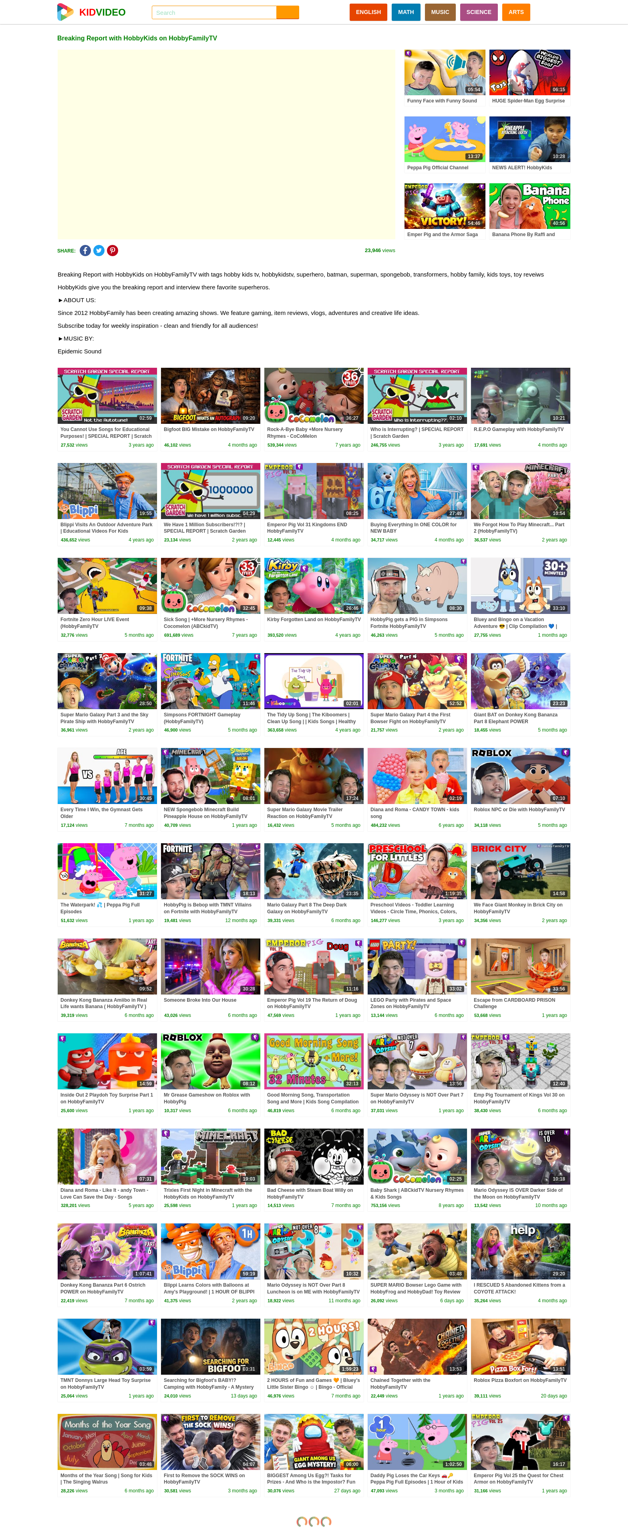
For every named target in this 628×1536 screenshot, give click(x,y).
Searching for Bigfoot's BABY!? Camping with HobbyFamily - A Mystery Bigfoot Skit (209, 1387)
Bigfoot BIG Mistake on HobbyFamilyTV (209, 429)
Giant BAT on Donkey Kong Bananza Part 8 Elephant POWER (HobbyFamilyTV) (516, 721)
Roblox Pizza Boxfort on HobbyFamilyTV (520, 1380)
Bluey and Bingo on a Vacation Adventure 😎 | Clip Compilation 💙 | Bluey (515, 626)
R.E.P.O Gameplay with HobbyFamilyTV (519, 429)
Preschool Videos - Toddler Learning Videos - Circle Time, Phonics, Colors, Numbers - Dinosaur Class (413, 911)
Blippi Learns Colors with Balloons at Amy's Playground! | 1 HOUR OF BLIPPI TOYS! (209, 1291)
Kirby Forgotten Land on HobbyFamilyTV (314, 619)
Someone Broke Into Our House (200, 1000)
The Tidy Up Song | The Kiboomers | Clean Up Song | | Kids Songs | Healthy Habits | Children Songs (311, 721)
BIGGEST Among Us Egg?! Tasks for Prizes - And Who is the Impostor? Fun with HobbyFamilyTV (311, 1482)
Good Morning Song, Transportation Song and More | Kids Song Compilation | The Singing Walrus (313, 1101)
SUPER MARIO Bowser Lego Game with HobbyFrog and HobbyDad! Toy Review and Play (415, 1291)
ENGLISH (368, 12)
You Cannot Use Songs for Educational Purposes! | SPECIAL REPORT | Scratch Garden (106, 436)
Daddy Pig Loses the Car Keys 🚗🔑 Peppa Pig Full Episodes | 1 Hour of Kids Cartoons (416, 1482)
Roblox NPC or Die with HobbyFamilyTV (519, 809)
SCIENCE (479, 12)
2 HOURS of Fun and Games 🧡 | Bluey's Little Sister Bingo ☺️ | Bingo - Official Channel (313, 1387)
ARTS (516, 12)
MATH (406, 12)
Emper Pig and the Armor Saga (442, 234)
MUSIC (440, 12)
